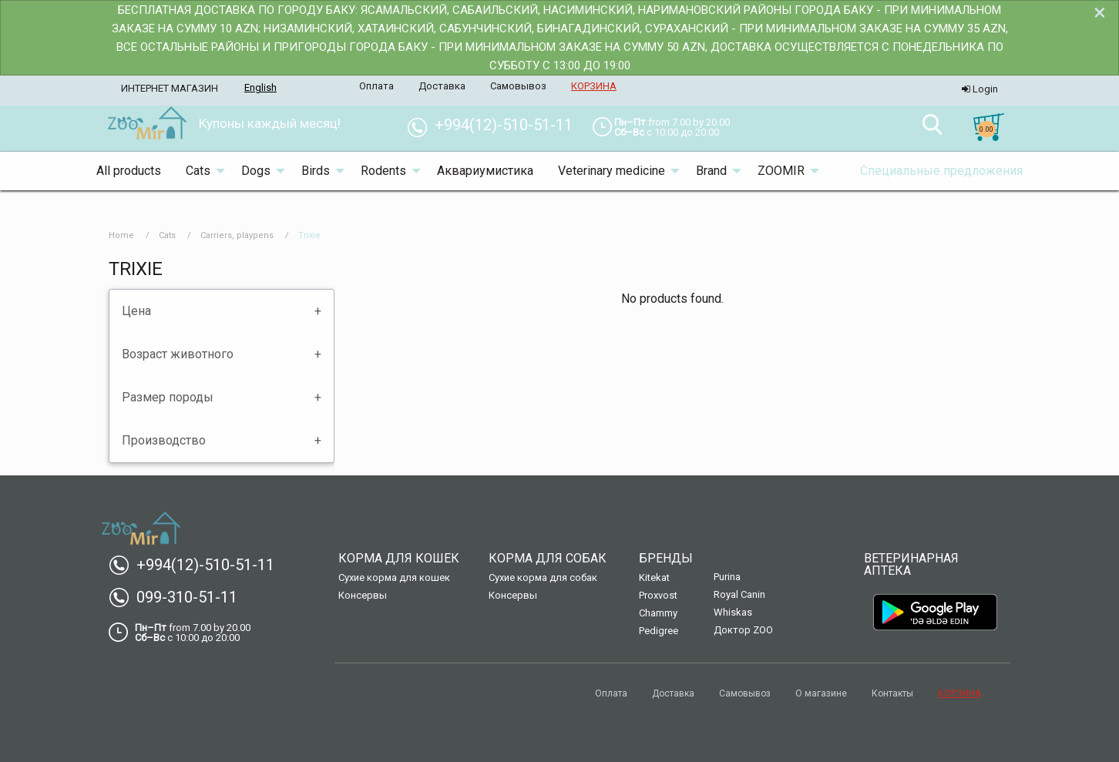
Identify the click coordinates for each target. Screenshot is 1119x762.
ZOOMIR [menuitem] (781, 170)
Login (980, 89)
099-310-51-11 (179, 597)
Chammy (658, 613)
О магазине (821, 693)
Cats (167, 235)
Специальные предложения (941, 170)
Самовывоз (745, 693)
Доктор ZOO (743, 630)
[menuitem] (146, 124)
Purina (727, 576)
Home (121, 235)
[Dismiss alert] (1100, 12)
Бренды (666, 558)
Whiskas (733, 612)
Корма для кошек (398, 558)
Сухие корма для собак (543, 577)
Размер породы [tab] (167, 397)
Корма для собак (548, 558)
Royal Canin (739, 594)
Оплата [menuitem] (376, 86)
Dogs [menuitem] (256, 170)
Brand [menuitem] (711, 170)
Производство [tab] (164, 440)
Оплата (611, 693)
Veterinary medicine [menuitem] (611, 170)
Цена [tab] (136, 311)
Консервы (362, 595)
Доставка (673, 693)
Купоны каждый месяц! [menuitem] (270, 123)
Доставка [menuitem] (441, 86)
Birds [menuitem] (315, 170)
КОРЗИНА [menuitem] (594, 86)
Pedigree (658, 630)
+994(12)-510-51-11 (197, 565)
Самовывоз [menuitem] (518, 86)
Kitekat (654, 577)
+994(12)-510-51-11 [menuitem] (496, 125)
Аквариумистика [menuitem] (485, 170)
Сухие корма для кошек (394, 577)
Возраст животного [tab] (178, 354)
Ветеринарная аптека (911, 564)
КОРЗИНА (959, 693)
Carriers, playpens (237, 235)
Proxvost (658, 595)
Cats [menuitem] (198, 170)
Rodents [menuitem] (383, 170)
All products (128, 170)
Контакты (892, 693)
